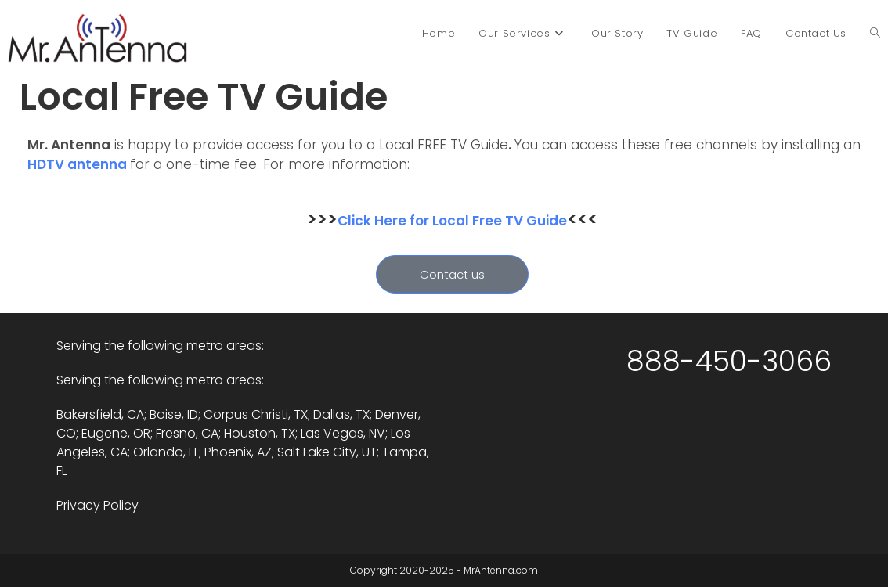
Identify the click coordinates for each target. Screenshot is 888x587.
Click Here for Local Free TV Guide (452, 220)
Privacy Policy (97, 505)
